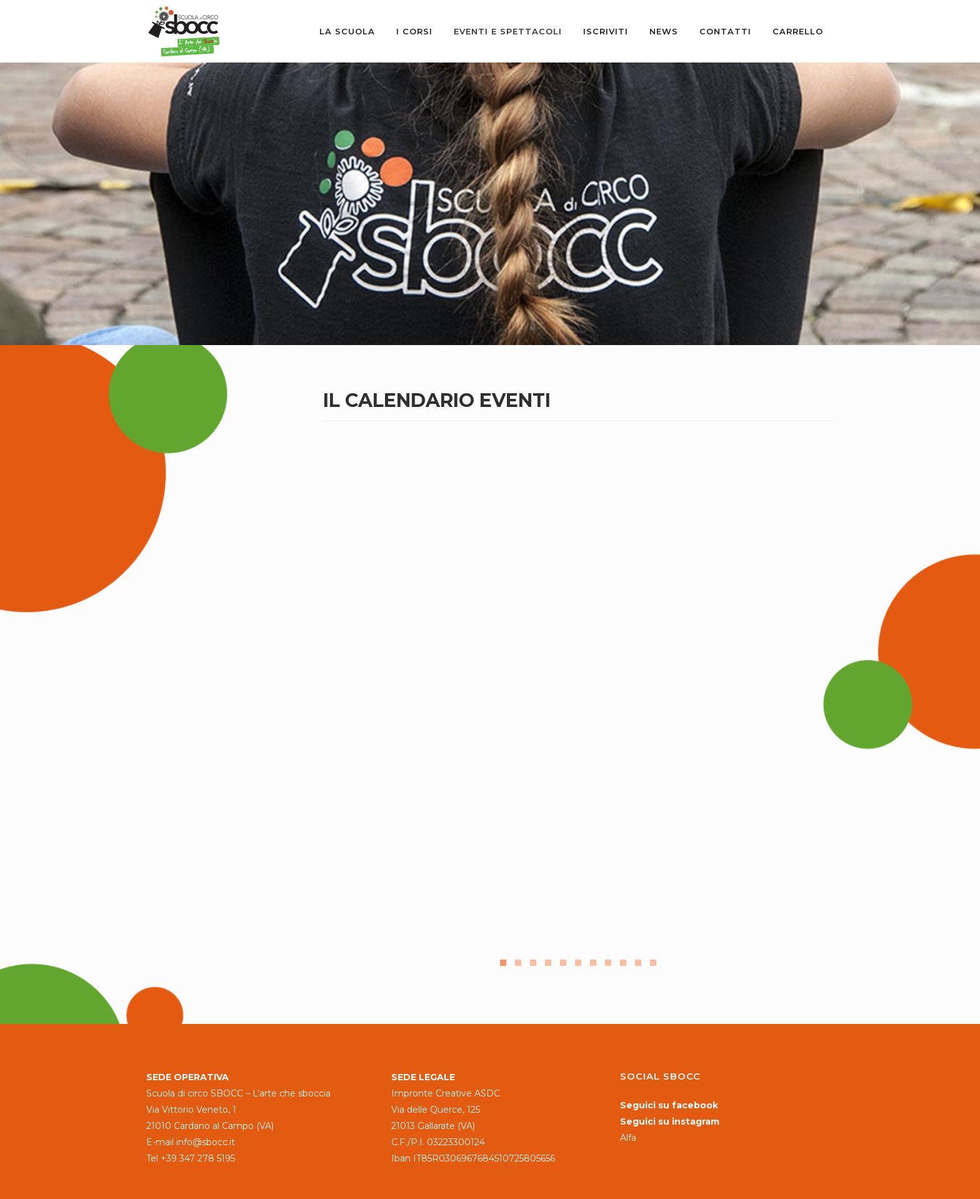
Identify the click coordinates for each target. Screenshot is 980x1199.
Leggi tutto (367, 890)
